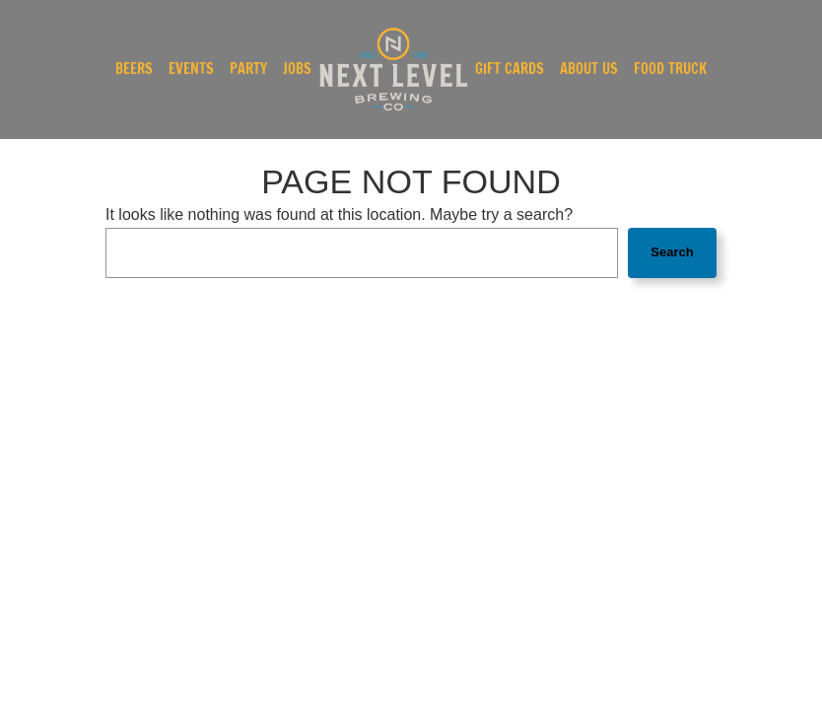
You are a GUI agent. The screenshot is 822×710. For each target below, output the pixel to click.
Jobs (297, 69)
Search (672, 252)
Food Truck (670, 69)
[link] (393, 69)
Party (248, 69)
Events (191, 69)
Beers (134, 69)
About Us (589, 69)
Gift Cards (509, 69)
